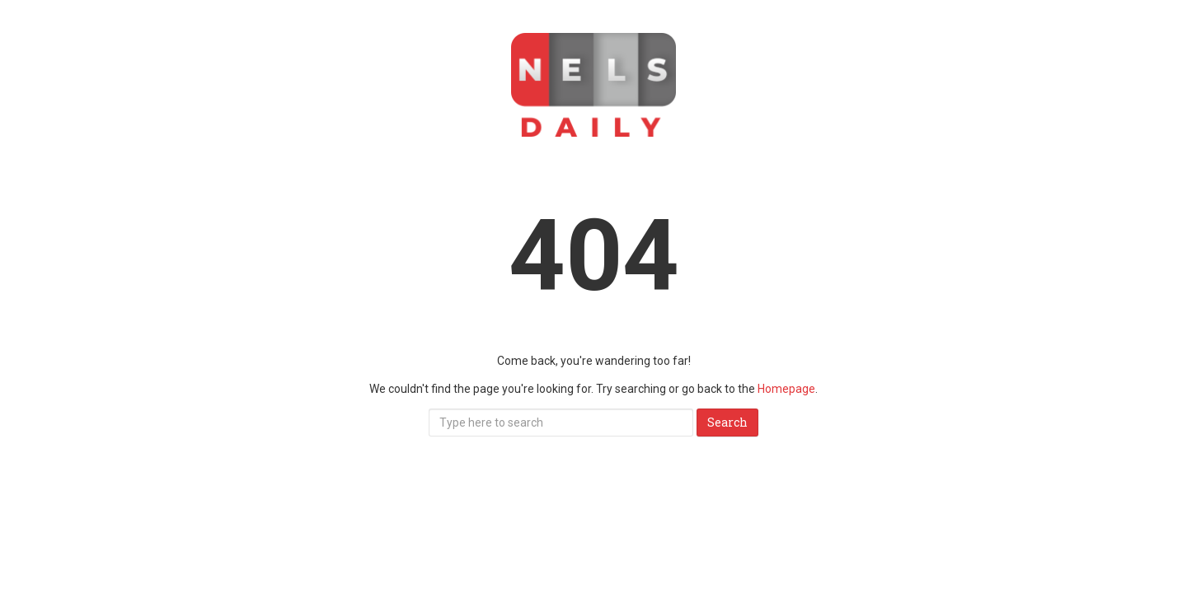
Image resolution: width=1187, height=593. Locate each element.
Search (727, 422)
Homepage (786, 388)
